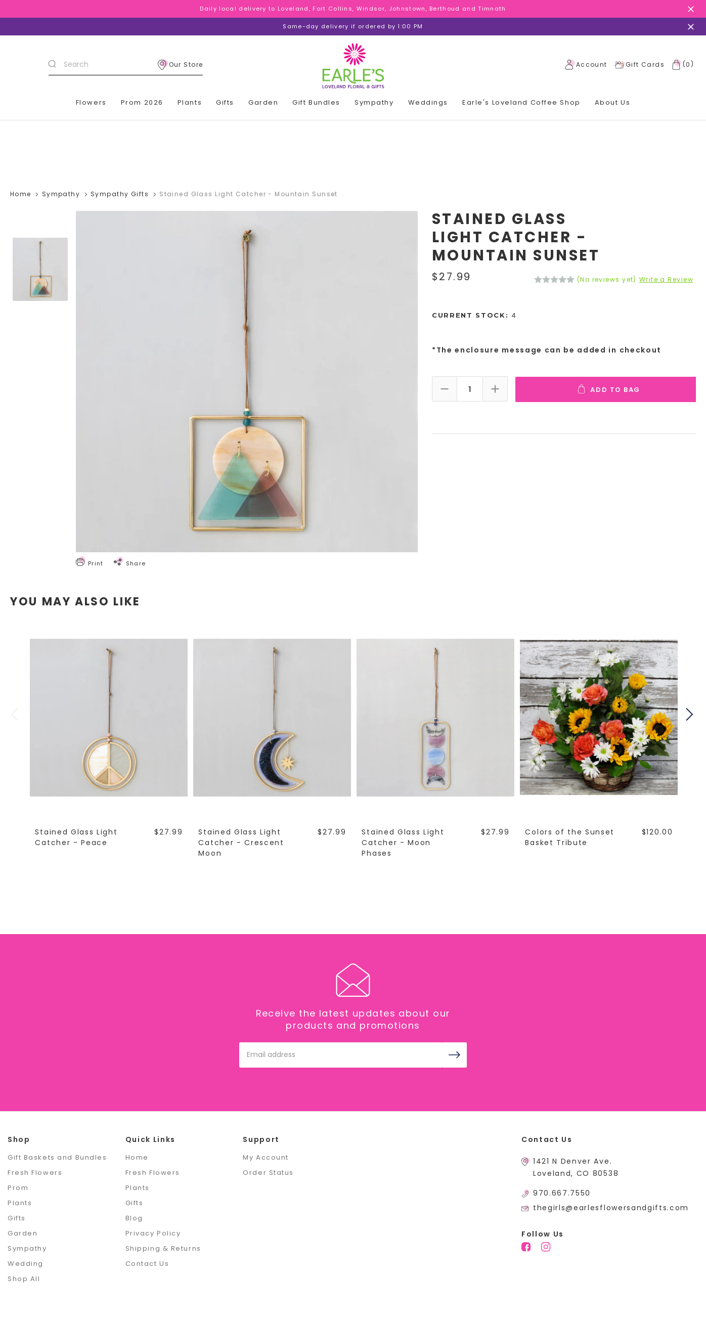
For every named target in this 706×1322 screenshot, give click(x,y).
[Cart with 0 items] (680, 65)
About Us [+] (612, 102)
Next (691, 714)
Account (586, 65)
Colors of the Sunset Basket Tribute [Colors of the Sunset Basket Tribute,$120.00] (570, 836)
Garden (22, 1233)
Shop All (24, 1278)
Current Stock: (474, 315)
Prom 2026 (142, 102)
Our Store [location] (180, 65)
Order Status (268, 1172)
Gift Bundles (316, 102)
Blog (134, 1217)
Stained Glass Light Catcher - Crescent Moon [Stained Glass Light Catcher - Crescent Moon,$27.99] (241, 842)
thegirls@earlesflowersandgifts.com (611, 1207)
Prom (18, 1187)
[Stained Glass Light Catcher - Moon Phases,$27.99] (436, 717)
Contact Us (147, 1263)
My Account (266, 1157)
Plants (190, 102)
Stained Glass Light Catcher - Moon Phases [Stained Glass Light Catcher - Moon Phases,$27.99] (403, 842)
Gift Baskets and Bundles (57, 1157)
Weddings (428, 102)
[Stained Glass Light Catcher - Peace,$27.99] (109, 717)
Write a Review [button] (666, 280)
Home (137, 1157)
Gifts (17, 1217)
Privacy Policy (153, 1233)
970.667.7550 (562, 1192)
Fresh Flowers (35, 1172)
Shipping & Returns (163, 1248)
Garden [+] (263, 102)
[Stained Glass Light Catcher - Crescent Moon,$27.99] (272, 717)
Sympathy (374, 102)
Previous (16, 714)
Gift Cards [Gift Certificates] (639, 65)
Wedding (25, 1263)
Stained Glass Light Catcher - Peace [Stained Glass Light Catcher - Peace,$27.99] (76, 836)
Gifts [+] (225, 102)
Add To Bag (610, 389)
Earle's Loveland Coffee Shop (521, 102)
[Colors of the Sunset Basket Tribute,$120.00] (599, 717)
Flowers (91, 102)
